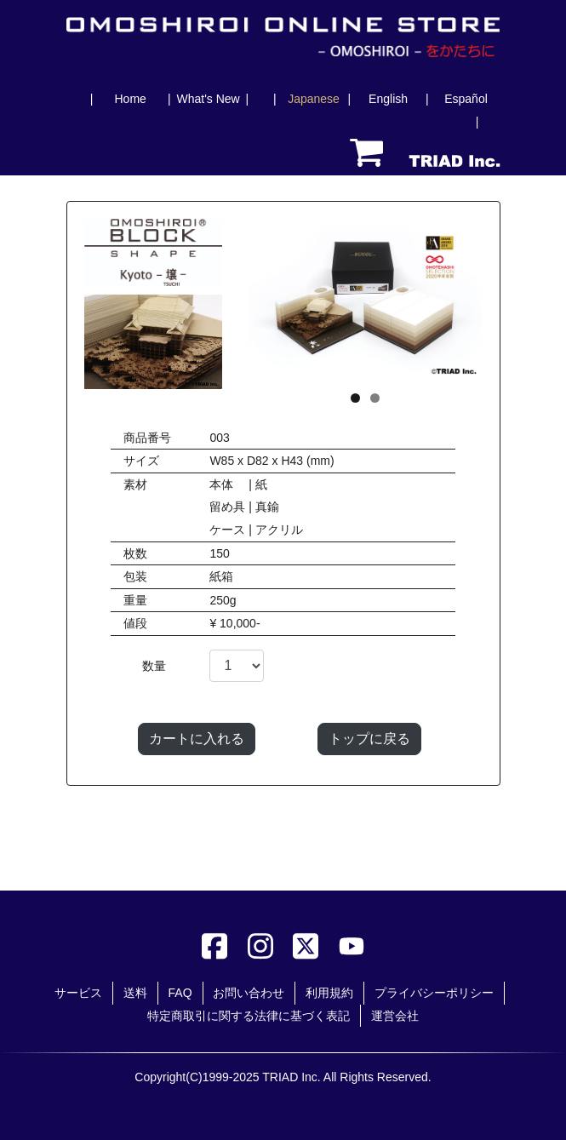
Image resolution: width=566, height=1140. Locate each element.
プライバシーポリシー (434, 993)
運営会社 (395, 1016)
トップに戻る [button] (369, 738)
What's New (207, 99)
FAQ (180, 993)
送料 (135, 993)
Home (130, 99)
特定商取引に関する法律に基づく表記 (248, 1016)
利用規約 (329, 993)
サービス (78, 993)
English (388, 99)
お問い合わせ (248, 993)
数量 (154, 666)
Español (466, 99)
